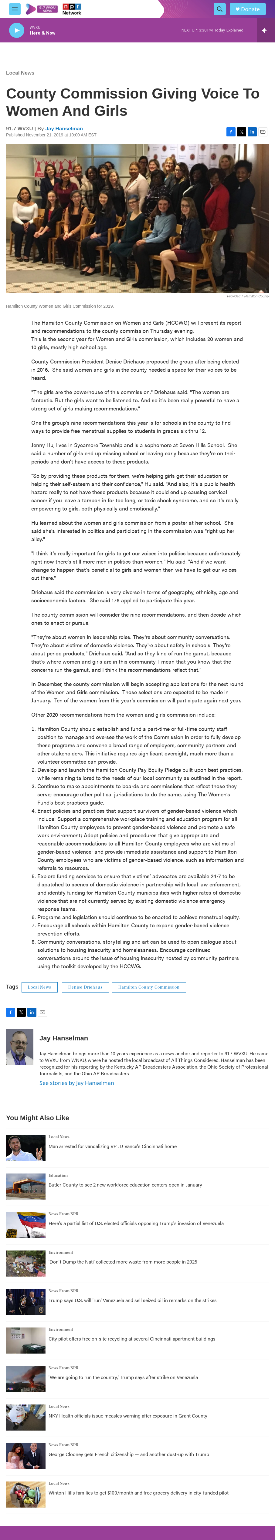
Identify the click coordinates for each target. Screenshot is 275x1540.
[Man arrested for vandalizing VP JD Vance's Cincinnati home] (26, 1148)
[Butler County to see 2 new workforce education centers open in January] (26, 1186)
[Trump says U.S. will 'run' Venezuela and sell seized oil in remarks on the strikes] (26, 1302)
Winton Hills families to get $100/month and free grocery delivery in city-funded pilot (139, 1492)
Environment (61, 1252)
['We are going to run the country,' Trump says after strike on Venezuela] (26, 1379)
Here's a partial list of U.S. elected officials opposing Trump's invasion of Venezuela (136, 1223)
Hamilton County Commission (149, 987)
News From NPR (63, 1214)
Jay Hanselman (64, 129)
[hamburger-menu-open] (15, 9)
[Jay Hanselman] (19, 1047)
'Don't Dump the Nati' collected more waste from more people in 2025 (123, 1261)
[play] (17, 30)
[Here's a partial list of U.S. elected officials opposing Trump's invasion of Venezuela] (26, 1225)
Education (58, 1175)
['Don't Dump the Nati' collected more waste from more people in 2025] (26, 1263)
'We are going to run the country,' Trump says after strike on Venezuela (123, 1377)
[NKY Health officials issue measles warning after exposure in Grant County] (26, 1417)
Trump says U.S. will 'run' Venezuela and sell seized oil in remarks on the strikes (133, 1300)
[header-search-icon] (220, 9)
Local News (20, 73)
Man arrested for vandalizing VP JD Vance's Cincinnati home (113, 1146)
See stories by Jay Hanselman (76, 1082)
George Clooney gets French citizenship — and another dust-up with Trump (129, 1454)
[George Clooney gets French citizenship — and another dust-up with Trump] (26, 1456)
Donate (250, 9)
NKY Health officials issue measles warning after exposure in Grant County (128, 1415)
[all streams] (266, 30)
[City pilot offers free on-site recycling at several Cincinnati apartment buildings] (26, 1340)
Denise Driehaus (85, 987)
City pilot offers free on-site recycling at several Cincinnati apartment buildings (132, 1338)
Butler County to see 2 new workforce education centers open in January (125, 1184)
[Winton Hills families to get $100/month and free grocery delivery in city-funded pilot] (26, 1494)
